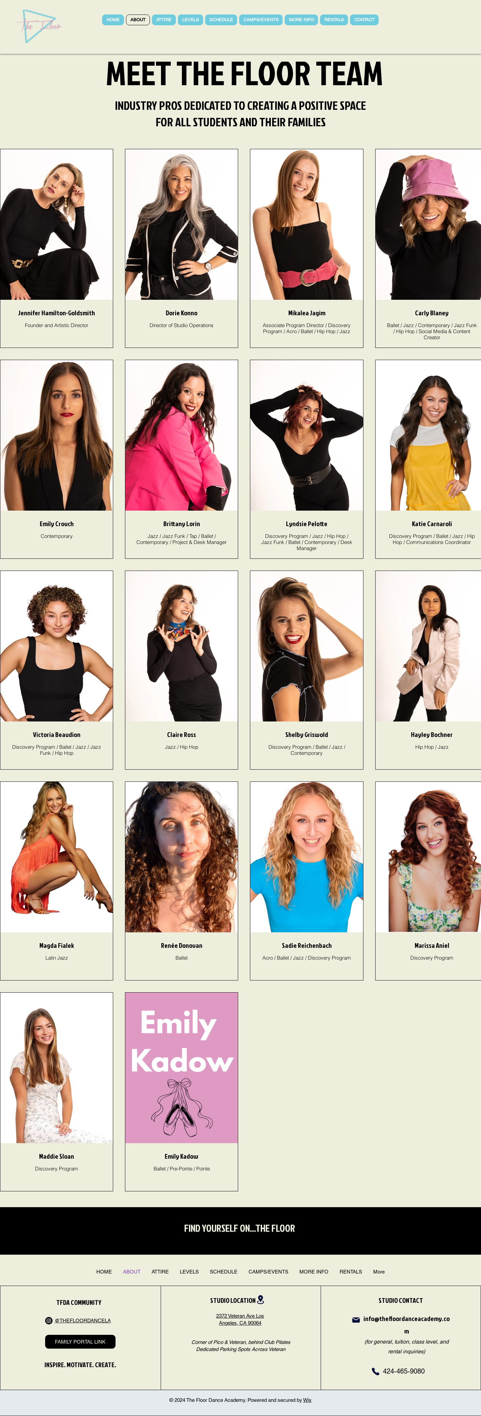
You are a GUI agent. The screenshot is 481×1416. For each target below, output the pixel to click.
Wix (307, 1400)
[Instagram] (49, 1320)
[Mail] (356, 1320)
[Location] (260, 1299)
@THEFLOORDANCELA (83, 1320)
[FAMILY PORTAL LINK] (80, 1342)
